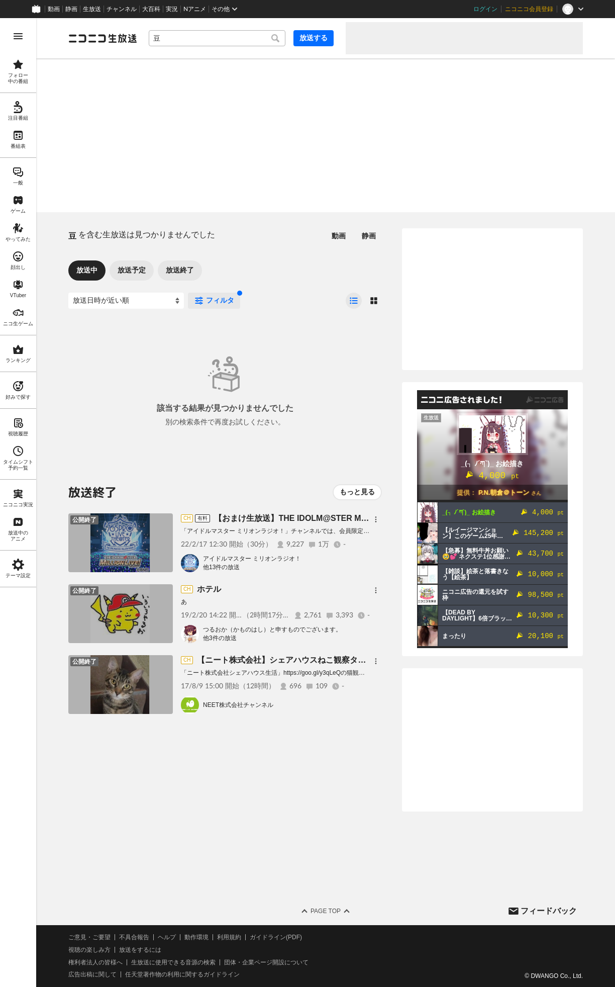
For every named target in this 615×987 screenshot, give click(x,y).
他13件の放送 (221, 567)
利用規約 (229, 937)
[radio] (354, 301)
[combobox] (217, 38)
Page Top (326, 911)
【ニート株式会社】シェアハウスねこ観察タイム (285, 660)
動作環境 (196, 937)
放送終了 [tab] (180, 270)
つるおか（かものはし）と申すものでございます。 (272, 629)
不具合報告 (134, 937)
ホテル (209, 589)
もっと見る (357, 492)
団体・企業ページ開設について (266, 962)
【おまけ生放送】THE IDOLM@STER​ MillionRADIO (309, 518)
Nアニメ (194, 9)
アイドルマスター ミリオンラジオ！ (252, 558)
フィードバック (549, 911)
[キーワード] (217, 38)
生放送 (92, 9)
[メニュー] (376, 519)
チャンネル (122, 9)
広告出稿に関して (92, 974)
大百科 (151, 9)
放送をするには (140, 950)
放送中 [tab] (86, 270)
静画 (71, 9)
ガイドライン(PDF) (276, 937)
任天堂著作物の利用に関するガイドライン (182, 974)
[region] (18, 502)
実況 (172, 9)
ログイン (485, 9)
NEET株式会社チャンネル (238, 704)
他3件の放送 (220, 638)
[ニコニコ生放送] (102, 38)
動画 (54, 9)
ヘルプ (167, 937)
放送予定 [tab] (132, 270)
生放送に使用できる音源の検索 (173, 962)
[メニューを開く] (18, 36)
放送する (313, 38)
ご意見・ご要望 (89, 937)
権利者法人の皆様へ (95, 962)
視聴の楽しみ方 (89, 949)
